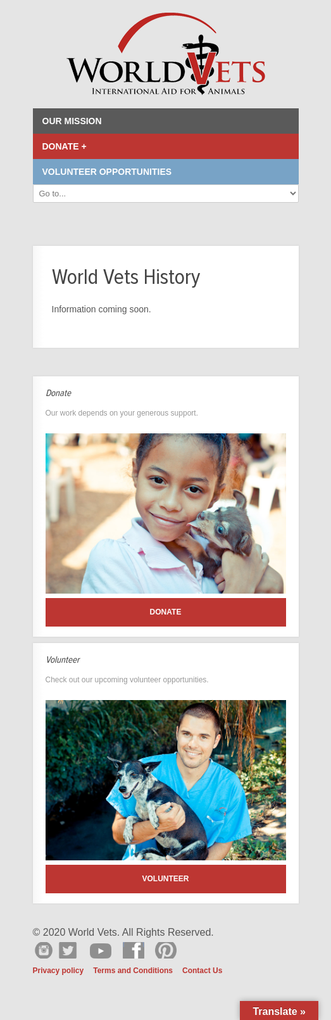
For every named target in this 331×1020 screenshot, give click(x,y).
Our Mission (72, 121)
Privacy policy (58, 970)
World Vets (165, 54)
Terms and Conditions (133, 970)
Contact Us (202, 970)
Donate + (64, 146)
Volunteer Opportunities (107, 172)
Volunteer (165, 878)
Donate (166, 612)
